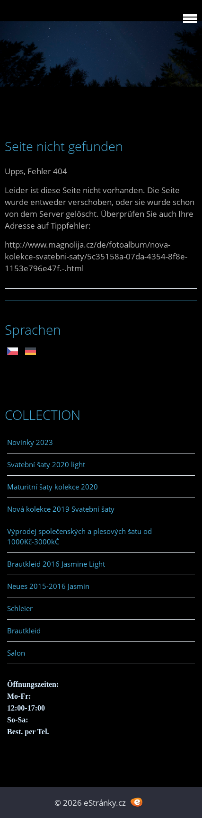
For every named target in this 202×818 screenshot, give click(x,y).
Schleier (20, 608)
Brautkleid (24, 630)
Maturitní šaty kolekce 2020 (52, 486)
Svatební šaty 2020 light (46, 464)
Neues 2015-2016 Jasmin (48, 586)
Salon (16, 653)
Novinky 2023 (30, 442)
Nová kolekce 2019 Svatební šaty (60, 509)
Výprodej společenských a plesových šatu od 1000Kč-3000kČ (79, 536)
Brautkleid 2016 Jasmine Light (56, 564)
